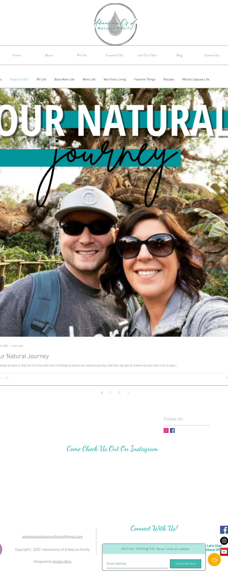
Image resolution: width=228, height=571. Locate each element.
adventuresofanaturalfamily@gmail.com (52, 537)
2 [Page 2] (119, 393)
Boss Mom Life (64, 79)
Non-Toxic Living (115, 79)
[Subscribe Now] (185, 563)
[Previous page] (101, 393)
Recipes (169, 79)
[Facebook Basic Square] (172, 430)
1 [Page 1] (110, 393)
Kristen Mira (62, 562)
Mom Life (89, 79)
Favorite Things (144, 79)
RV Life (41, 79)
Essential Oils (19, 79)
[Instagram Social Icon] (166, 430)
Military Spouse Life (195, 79)
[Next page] (128, 393)
